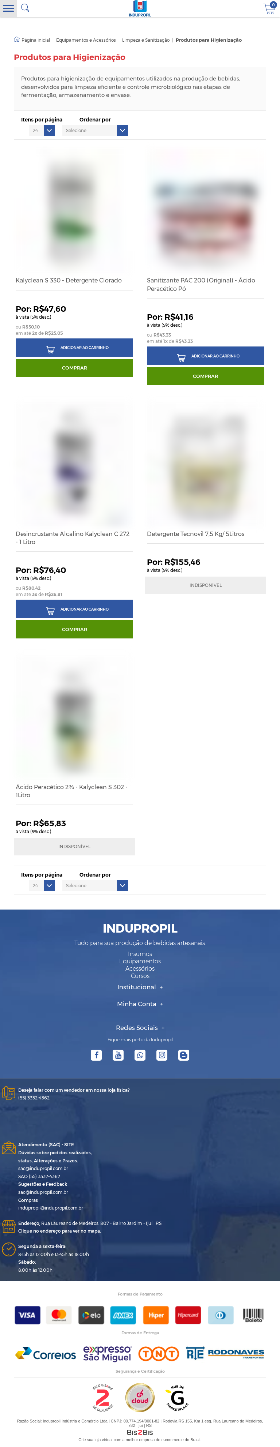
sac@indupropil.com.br (43, 1168)
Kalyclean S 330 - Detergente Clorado (69, 280)
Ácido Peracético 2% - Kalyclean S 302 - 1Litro (72, 791)
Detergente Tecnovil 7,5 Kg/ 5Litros (195, 534)
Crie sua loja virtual (95, 1439)
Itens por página (41, 119)
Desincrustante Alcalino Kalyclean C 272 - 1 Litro (72, 538)
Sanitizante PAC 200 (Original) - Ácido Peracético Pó (201, 284)
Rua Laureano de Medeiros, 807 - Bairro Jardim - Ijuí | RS (90, 1223)
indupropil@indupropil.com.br (50, 1208)
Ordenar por (95, 119)
